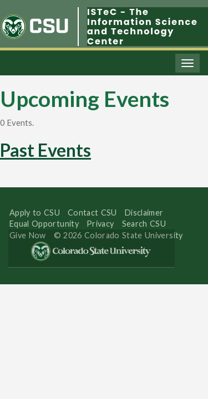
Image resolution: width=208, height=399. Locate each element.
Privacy (100, 223)
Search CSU (144, 223)
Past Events (45, 150)
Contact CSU (92, 212)
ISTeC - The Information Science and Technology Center (142, 27)
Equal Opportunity (44, 223)
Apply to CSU (34, 212)
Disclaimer (144, 212)
